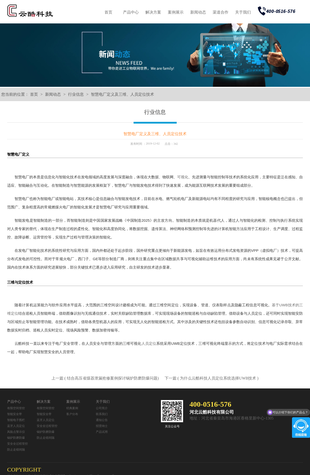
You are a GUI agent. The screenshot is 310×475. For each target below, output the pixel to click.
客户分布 (72, 414)
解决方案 (153, 12)
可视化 (182, 177)
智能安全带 (14, 414)
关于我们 (243, 12)
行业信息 (76, 94)
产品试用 (102, 432)
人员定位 (148, 343)
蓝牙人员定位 (16, 426)
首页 (108, 12)
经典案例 (72, 408)
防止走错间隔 (16, 449)
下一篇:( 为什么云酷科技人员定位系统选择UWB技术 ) (211, 378)
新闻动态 (198, 12)
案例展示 (176, 12)
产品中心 (131, 12)
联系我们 (102, 414)
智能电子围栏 (16, 420)
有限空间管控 (16, 408)
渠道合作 (220, 12)
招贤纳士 (102, 426)
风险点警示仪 (16, 432)
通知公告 (102, 420)
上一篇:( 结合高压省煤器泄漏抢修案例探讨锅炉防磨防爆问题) (106, 378)
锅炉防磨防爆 (16, 437)
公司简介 (102, 408)
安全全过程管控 (17, 443)
